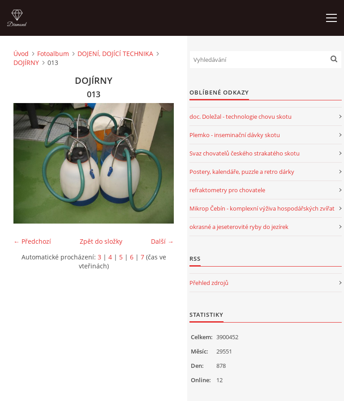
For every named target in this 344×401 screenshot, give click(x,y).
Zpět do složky (101, 241)
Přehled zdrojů (208, 283)
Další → (162, 241)
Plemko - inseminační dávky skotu (234, 135)
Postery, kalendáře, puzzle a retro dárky (241, 172)
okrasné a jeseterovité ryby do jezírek (238, 227)
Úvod (21, 53)
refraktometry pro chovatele (227, 190)
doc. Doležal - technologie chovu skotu (240, 116)
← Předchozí (32, 241)
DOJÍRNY (26, 62)
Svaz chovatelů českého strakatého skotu (244, 153)
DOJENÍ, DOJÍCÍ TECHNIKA (115, 53)
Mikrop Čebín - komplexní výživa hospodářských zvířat (262, 208)
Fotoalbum (53, 53)
